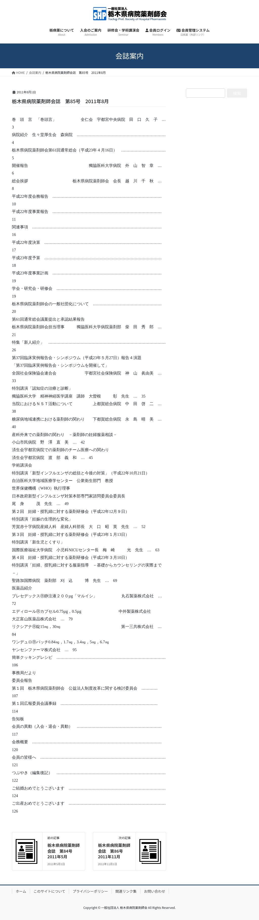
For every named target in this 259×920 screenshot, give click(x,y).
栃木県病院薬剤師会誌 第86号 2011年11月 (114, 851)
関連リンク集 (126, 891)
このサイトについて (50, 891)
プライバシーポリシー (90, 891)
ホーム (21, 891)
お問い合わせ (154, 891)
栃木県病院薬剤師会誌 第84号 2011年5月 (63, 851)
